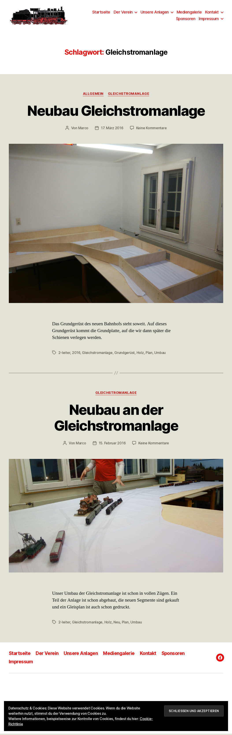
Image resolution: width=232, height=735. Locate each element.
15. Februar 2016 (112, 444)
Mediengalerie (189, 12)
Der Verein (123, 12)
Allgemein (93, 95)
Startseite (101, 12)
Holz (140, 354)
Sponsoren (185, 19)
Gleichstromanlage (128, 95)
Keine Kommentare (151, 129)
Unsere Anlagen (155, 12)
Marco (83, 129)
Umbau (160, 354)
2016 (76, 354)
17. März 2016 (112, 129)
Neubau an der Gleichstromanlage (116, 419)
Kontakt (212, 12)
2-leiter (64, 354)
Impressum (209, 19)
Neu (116, 623)
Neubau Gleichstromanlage (116, 111)
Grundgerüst (124, 354)
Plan (149, 354)
